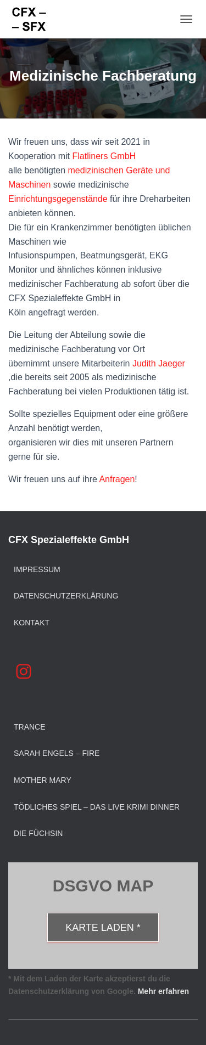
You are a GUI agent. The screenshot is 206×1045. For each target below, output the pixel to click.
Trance (30, 726)
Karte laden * (103, 927)
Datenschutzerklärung (66, 595)
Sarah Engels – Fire (56, 753)
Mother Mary (42, 780)
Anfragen (117, 479)
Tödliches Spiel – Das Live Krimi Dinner (97, 807)
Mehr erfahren (163, 991)
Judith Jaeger (158, 363)
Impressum (37, 569)
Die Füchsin (38, 833)
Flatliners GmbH (104, 156)
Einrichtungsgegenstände (58, 199)
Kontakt (31, 622)
